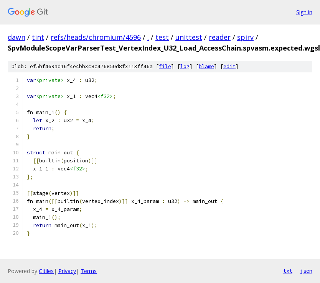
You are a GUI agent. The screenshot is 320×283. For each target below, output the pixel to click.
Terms (89, 271)
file (165, 66)
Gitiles (46, 271)
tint (38, 37)
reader (220, 37)
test (162, 37)
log (185, 66)
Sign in (304, 12)
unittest (188, 37)
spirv (245, 37)
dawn (16, 37)
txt (287, 270)
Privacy (67, 271)
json (306, 270)
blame (206, 66)
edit (229, 66)
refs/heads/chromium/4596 (96, 37)
